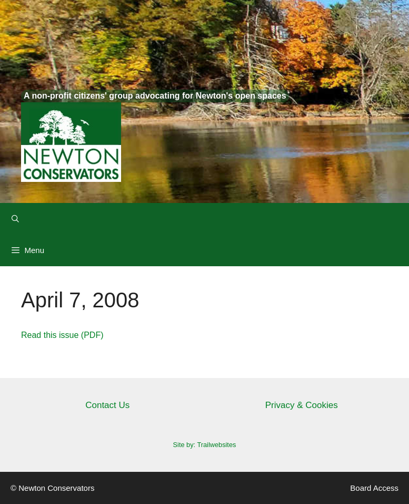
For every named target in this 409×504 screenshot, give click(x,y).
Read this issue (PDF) (62, 335)
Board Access (374, 487)
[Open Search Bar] (15, 219)
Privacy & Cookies (301, 405)
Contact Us (107, 405)
